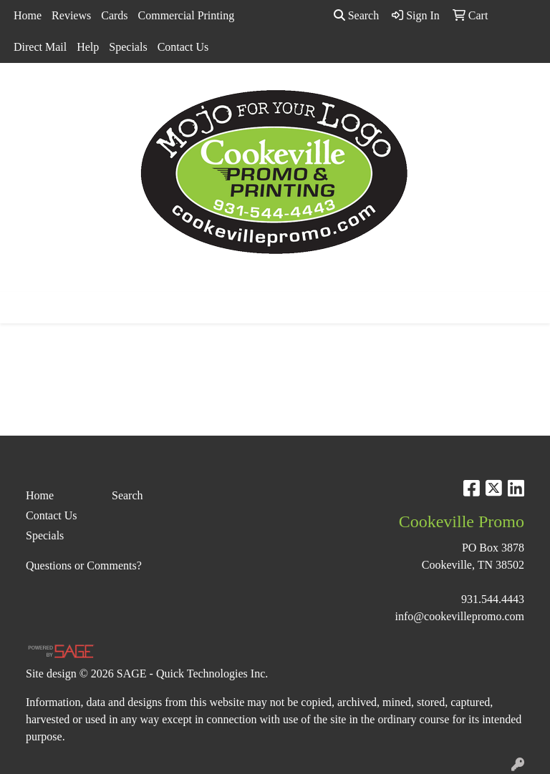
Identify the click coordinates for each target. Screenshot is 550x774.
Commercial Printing (186, 15)
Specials (128, 47)
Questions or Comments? (84, 565)
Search (357, 15)
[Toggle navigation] (22, 308)
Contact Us (183, 47)
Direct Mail (40, 47)
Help (88, 47)
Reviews (71, 15)
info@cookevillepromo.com (459, 616)
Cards (114, 15)
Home (28, 15)
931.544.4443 (492, 599)
